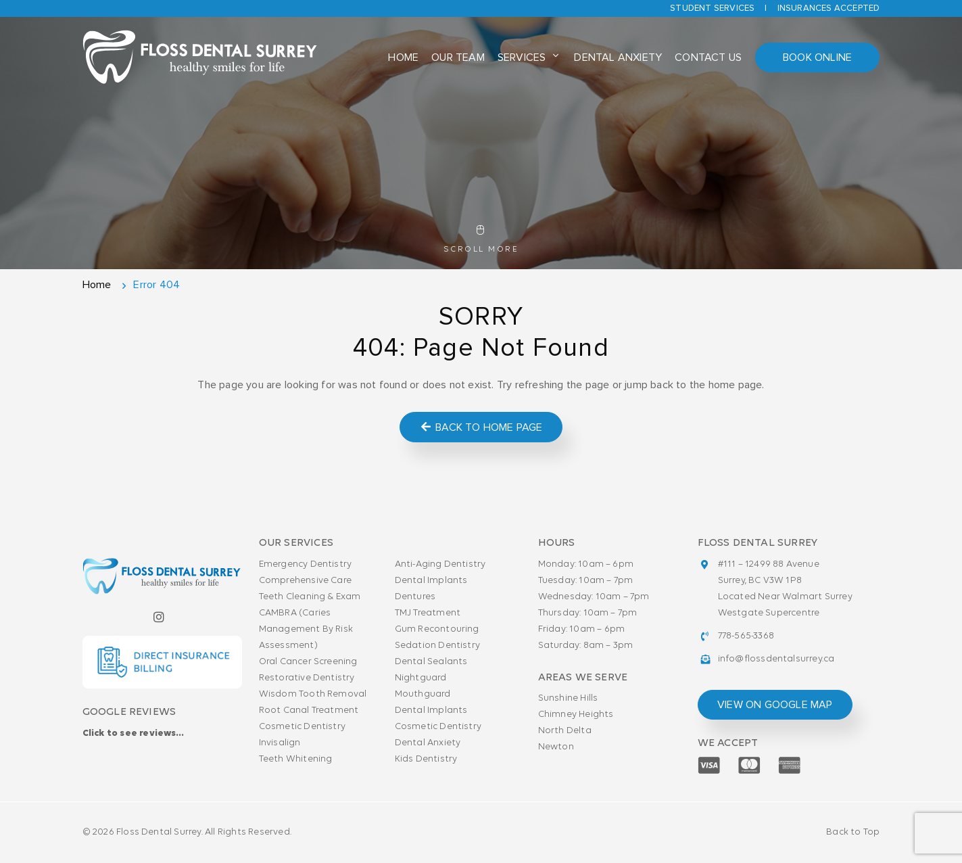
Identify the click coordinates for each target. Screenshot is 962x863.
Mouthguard (423, 694)
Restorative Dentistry (307, 678)
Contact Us (708, 57)
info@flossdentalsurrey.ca (776, 659)
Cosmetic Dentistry (302, 727)
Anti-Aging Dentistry (440, 564)
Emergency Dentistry (305, 564)
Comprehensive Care (305, 581)
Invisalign (280, 743)
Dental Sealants (431, 662)
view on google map (775, 704)
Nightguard (421, 678)
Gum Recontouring (437, 629)
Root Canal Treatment (309, 710)
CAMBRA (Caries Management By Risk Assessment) (306, 629)
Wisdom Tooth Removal (313, 694)
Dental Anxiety (618, 57)
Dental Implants (431, 581)
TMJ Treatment (428, 613)
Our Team (458, 57)
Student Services (712, 8)
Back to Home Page (481, 427)
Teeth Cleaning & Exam (310, 597)
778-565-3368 (746, 636)
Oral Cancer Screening (308, 662)
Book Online (817, 57)
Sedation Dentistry (438, 645)
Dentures (415, 597)
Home (403, 57)
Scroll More (481, 239)
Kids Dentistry (426, 759)
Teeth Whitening (296, 759)
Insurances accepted (828, 8)
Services (522, 57)
